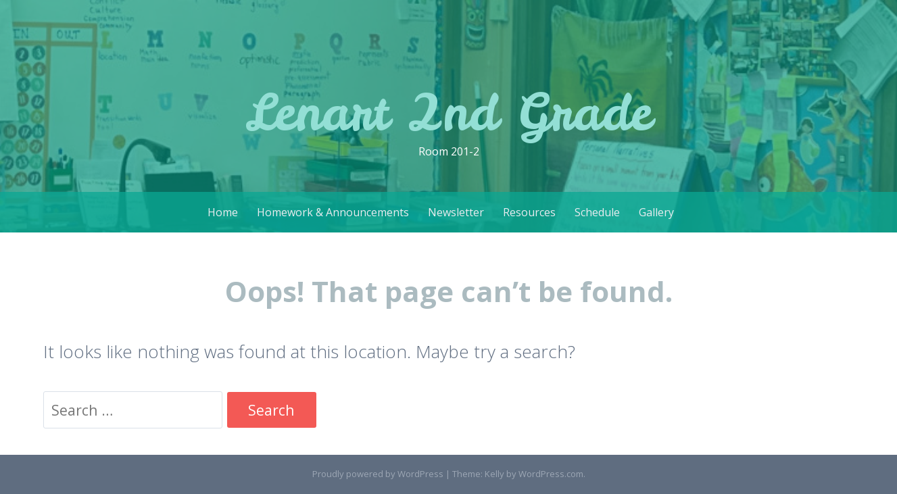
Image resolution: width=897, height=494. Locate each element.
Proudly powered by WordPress (377, 474)
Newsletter (456, 212)
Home (223, 212)
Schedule (597, 212)
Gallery (656, 212)
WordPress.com (550, 474)
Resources (529, 212)
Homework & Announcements (333, 212)
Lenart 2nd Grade (448, 111)
